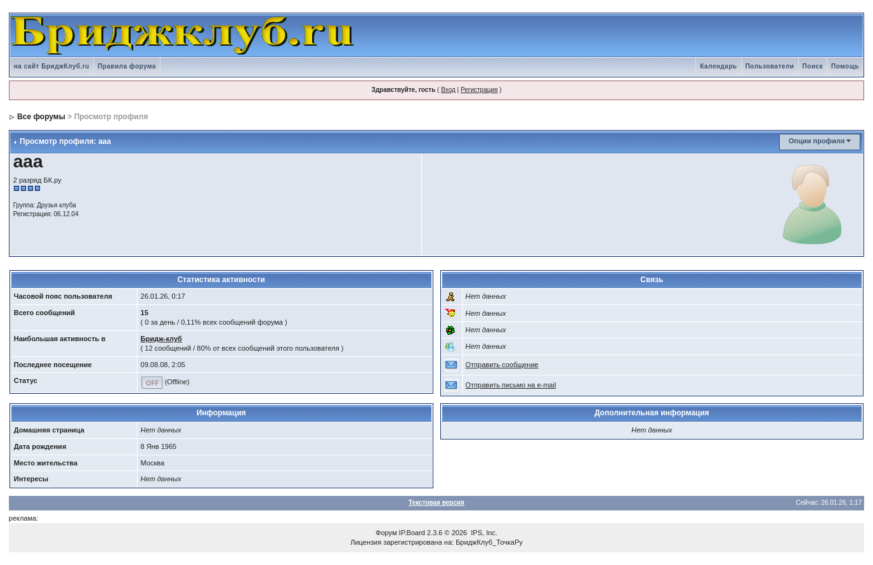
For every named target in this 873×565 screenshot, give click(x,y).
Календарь (718, 66)
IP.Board (412, 532)
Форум (386, 532)
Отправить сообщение (502, 364)
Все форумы (41, 116)
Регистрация (479, 89)
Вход (448, 89)
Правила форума (127, 66)
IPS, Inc (483, 532)
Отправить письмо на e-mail (511, 385)
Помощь (845, 66)
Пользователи (769, 66)
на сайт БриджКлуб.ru (51, 66)
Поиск (813, 66)
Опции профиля (816, 141)
